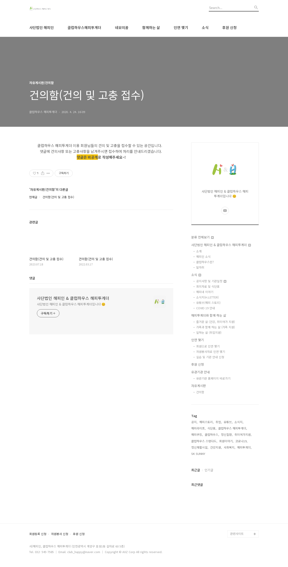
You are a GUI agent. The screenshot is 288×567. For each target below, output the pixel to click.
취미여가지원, (243, 434)
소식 (205, 27)
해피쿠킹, (197, 434)
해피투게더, (244, 447)
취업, (219, 422)
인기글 (209, 470)
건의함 (200, 392)
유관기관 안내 (200, 372)
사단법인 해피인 (41, 27)
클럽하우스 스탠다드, (204, 441)
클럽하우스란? (205, 262)
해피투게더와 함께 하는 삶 (208, 315)
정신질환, (227, 434)
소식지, (238, 422)
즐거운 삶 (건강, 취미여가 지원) (215, 322)
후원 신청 (229, 27)
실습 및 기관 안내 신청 (210, 357)
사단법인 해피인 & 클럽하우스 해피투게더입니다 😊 (71, 304)
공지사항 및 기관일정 (211, 281)
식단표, (211, 428)
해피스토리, (206, 422)
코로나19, (241, 441)
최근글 (195, 470)
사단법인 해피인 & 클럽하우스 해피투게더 (73, 298)
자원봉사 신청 (59, 534)
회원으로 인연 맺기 (208, 346)
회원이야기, (226, 441)
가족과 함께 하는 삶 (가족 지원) (215, 327)
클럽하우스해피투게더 (84, 27)
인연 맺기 (181, 27)
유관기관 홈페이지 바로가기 (213, 378)
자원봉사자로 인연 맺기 (210, 351)
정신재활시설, (199, 447)
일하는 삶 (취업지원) (208, 332)
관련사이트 (237, 533)
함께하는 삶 (151, 27)
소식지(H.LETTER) (207, 297)
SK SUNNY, (198, 453)
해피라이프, (198, 428)
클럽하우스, (212, 434)
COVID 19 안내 (205, 308)
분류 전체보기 (202, 237)
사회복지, (229, 447)
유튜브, (228, 422)
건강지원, (216, 447)
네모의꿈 (121, 27)
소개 (199, 251)
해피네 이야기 (204, 292)
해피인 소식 (203, 256)
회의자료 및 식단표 (208, 286)
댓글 (32, 278)
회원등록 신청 (37, 534)
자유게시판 (198, 385)
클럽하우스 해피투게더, (232, 428)
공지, (194, 422)
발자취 (200, 267)
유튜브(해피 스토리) (208, 302)
